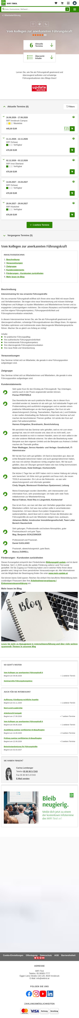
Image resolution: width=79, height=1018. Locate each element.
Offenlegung (32, 955)
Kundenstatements (15, 270)
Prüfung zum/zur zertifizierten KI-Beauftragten (23, 738)
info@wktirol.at (42, 978)
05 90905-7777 (43, 973)
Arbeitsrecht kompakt (13, 713)
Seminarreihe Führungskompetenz (18, 681)
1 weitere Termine (40, 224)
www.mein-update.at (58, 573)
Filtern (70, 107)
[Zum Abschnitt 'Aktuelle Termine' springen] (39, 45)
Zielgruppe (11, 266)
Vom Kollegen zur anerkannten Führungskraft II (23, 673)
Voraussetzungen (14, 263)
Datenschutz (46, 955)
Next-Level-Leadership (13, 708)
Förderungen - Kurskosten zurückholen (24, 273)
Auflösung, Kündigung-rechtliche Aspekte (21, 700)
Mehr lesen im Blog (15, 277)
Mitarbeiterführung (12, 15)
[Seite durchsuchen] (35, 9)
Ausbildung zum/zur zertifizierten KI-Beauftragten (24, 730)
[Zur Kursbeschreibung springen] (39, 57)
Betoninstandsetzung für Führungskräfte (20, 747)
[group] (39, 35)
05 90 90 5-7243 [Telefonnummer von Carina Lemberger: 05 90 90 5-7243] (30, 771)
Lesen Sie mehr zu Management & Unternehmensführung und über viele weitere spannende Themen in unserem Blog (39, 645)
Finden (67, 9)
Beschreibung (13, 260)
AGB (56, 955)
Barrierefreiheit (68, 955)
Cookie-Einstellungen (13, 955)
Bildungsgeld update (56, 562)
